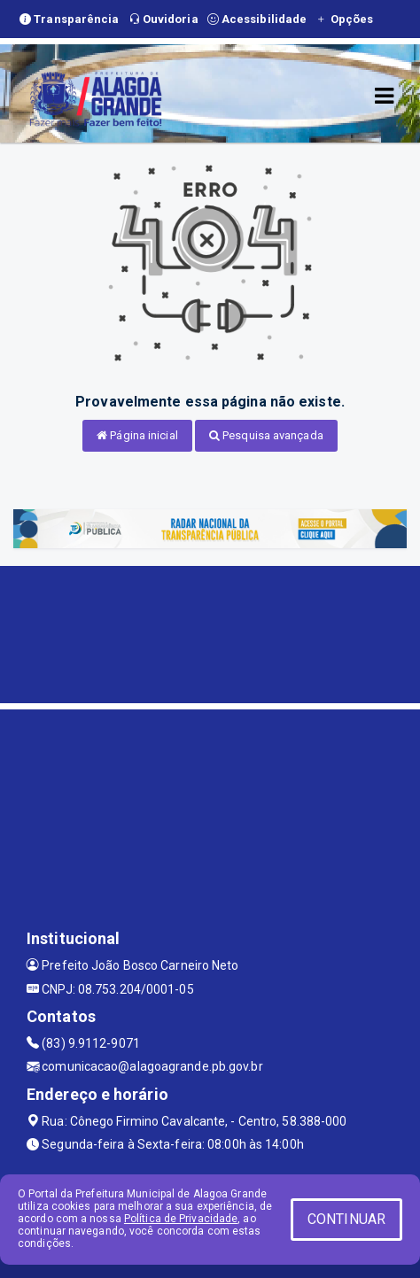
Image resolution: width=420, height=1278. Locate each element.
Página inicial (137, 435)
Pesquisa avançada (266, 435)
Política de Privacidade (180, 1218)
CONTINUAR (346, 1219)
